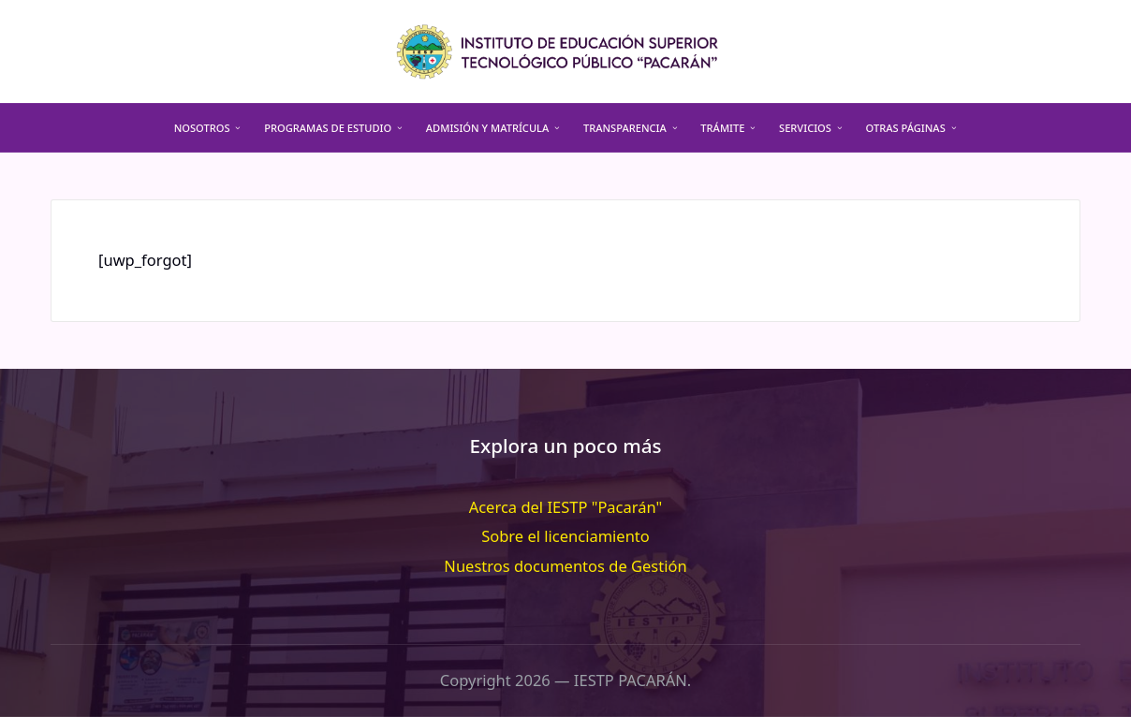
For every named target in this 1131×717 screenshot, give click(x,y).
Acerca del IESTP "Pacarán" (566, 507)
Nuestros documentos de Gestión (565, 566)
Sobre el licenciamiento (565, 536)
